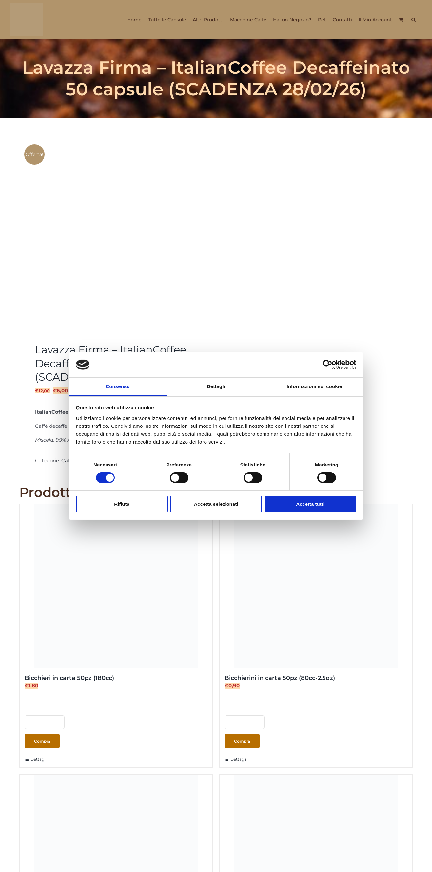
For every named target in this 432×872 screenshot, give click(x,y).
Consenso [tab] (117, 386)
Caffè (67, 460)
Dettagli (38, 759)
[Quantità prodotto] (44, 722)
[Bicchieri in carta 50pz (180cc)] (116, 586)
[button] (413, 19)
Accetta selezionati (216, 504)
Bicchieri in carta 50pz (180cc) (69, 678)
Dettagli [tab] (216, 386)
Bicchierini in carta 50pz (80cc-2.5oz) (280, 678)
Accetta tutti (310, 504)
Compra (42, 741)
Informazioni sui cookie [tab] (314, 386)
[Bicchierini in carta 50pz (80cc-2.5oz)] (316, 586)
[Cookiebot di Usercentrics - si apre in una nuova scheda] (327, 364)
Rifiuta (121, 504)
